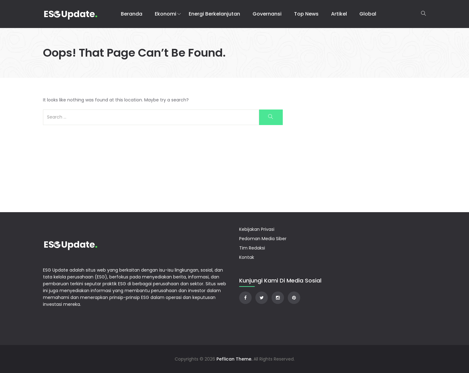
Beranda (131, 13)
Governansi (267, 13)
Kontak (246, 257)
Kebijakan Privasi (256, 229)
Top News (306, 13)
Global (367, 13)
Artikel (339, 13)
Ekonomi (165, 13)
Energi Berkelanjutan (214, 13)
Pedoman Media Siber (263, 238)
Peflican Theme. (234, 359)
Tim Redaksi (252, 248)
